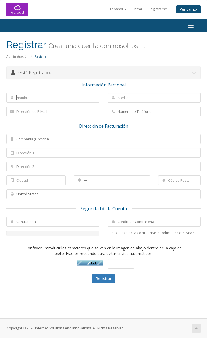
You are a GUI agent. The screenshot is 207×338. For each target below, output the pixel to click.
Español (118, 9)
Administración (17, 56)
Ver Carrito (188, 9)
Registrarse (158, 9)
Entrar (137, 9)
